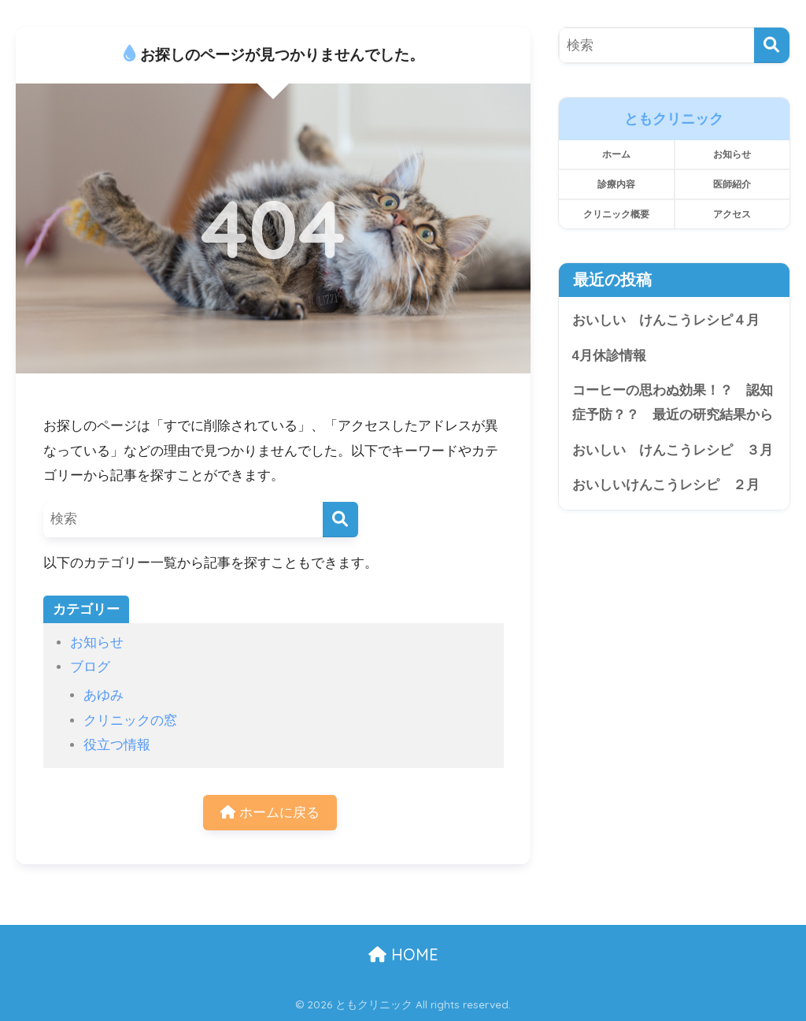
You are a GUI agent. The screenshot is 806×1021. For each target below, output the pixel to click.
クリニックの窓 (130, 720)
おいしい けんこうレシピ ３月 (672, 450)
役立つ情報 (116, 744)
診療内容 (616, 184)
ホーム (616, 154)
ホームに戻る (270, 812)
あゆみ (103, 695)
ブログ (90, 666)
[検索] (340, 519)
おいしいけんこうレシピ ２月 (666, 485)
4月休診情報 (609, 355)
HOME (403, 954)
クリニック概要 (616, 214)
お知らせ (97, 642)
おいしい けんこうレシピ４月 (672, 320)
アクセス (732, 214)
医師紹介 (732, 184)
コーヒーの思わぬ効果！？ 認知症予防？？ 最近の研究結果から (672, 403)
